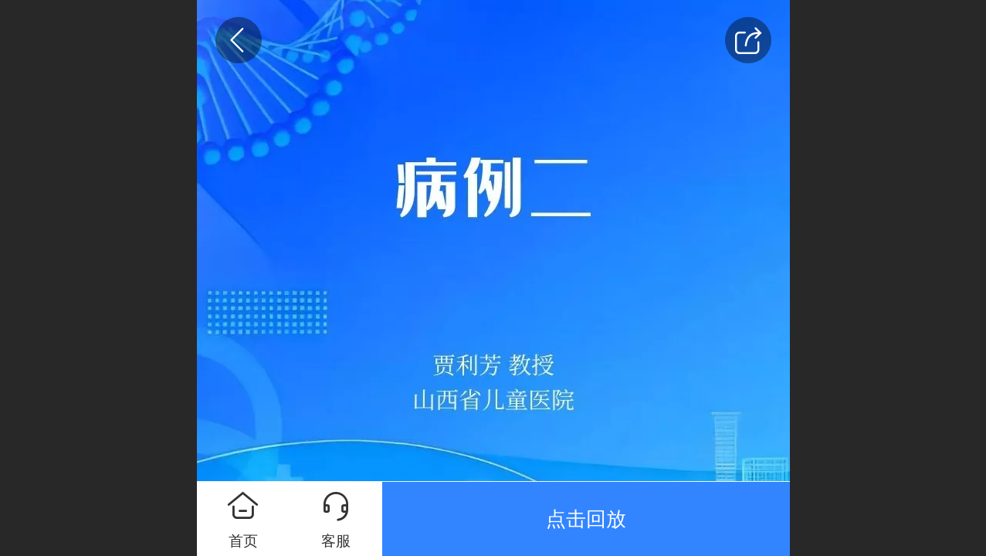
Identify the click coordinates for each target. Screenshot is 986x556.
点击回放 (586, 519)
